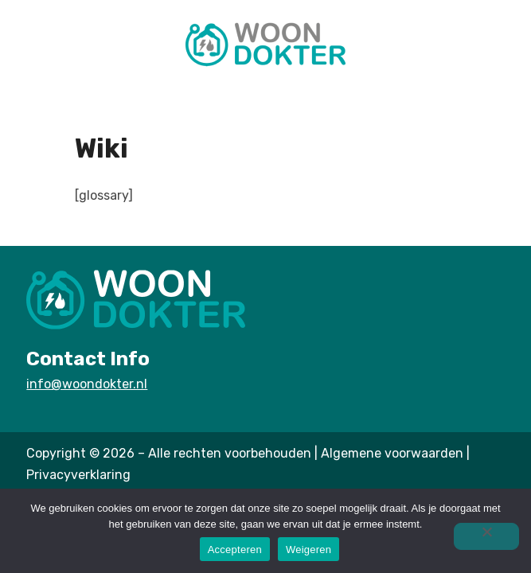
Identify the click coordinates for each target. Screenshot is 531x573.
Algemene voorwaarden (392, 453)
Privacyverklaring (78, 474)
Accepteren (235, 549)
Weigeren (308, 549)
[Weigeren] (486, 536)
